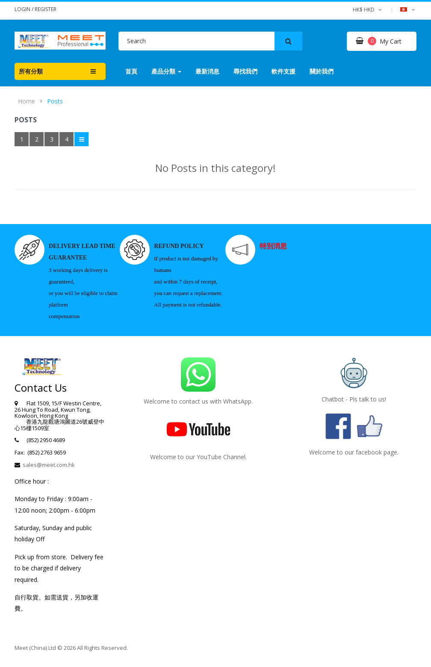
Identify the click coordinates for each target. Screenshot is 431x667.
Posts (55, 101)
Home (26, 101)
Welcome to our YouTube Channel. (198, 457)
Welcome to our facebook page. (354, 452)
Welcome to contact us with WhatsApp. (198, 401)
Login (23, 9)
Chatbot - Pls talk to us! (354, 399)
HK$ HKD (368, 9)
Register (45, 9)
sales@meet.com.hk (49, 465)
